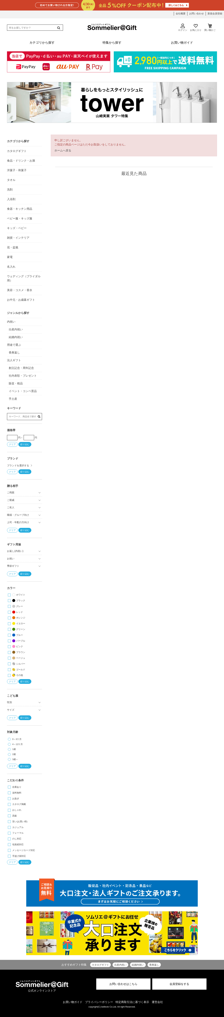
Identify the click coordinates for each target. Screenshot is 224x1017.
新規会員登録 (215, 13)
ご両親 (10, 492)
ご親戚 (10, 500)
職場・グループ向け (18, 514)
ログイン (182, 27)
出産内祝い (120, 964)
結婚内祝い (138, 964)
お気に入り (195, 27)
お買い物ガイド (72, 1002)
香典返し (154, 964)
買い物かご (210, 27)
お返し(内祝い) (15, 551)
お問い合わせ (196, 13)
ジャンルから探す (18, 312)
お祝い (10, 558)
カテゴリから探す (18, 141)
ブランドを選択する (18, 465)
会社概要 (181, 13)
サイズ (10, 709)
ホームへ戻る (62, 150)
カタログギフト (100, 964)
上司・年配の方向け (18, 522)
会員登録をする (179, 983)
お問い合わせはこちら (123, 983)
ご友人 (10, 507)
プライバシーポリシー (99, 1002)
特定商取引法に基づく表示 (132, 1002)
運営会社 (157, 1002)
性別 (9, 702)
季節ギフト (13, 565)
